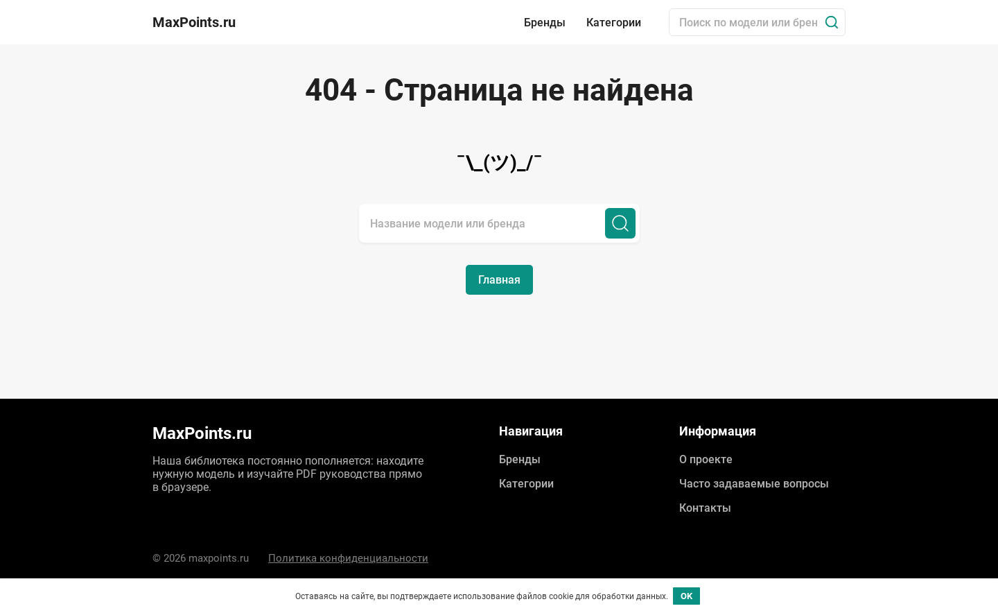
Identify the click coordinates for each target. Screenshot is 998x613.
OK (686, 596)
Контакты (705, 508)
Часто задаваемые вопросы (754, 483)
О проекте (706, 459)
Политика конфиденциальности (348, 558)
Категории (613, 22)
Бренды (545, 22)
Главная (499, 279)
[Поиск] (832, 22)
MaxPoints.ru (194, 22)
